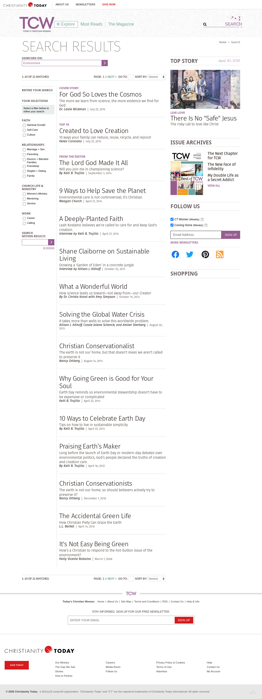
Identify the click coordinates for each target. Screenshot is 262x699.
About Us (62, 4)
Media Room (113, 667)
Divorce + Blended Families (37, 161)
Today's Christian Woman (78, 601)
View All (214, 185)
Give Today (16, 665)
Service (31, 203)
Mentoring (33, 198)
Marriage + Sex (36, 149)
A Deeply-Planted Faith (91, 218)
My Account (213, 671)
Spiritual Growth (36, 125)
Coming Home (188, 225)
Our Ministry (62, 662)
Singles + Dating (36, 170)
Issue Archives (191, 142)
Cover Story (69, 88)
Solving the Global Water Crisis (101, 314)
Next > (112, 76)
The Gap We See (65, 667)
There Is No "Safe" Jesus (203, 118)
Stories (59, 671)
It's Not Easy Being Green (93, 544)
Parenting (32, 154)
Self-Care (32, 129)
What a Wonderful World (93, 286)
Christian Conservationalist (96, 346)
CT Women (187, 219)
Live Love (177, 112)
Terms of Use (164, 667)
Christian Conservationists (95, 483)
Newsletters (85, 4)
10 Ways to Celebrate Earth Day (102, 418)
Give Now (108, 4)
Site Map (126, 601)
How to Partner (64, 675)
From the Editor (72, 156)
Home (222, 42)
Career (31, 218)
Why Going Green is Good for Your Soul (106, 382)
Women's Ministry (37, 193)
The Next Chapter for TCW (223, 155)
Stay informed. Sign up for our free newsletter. (131, 611)
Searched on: (32, 58)
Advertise (161, 671)
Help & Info (193, 601)
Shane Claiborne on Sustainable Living (104, 254)
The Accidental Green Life (95, 515)
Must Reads (91, 24)
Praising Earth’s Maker (89, 446)
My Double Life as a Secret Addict (223, 177)
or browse (48, 247)
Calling (31, 222)
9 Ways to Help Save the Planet (102, 190)
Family (31, 175)
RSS (165, 601)
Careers (110, 662)
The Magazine (121, 24)
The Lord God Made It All (93, 162)
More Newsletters (184, 242)
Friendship (33, 166)
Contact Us (177, 601)
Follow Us (111, 671)
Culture (31, 134)
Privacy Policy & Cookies (170, 662)
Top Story (184, 61)
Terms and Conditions (146, 601)
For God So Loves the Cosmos (100, 94)
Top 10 (64, 124)
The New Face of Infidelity (222, 166)
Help (209, 662)
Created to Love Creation (93, 130)
